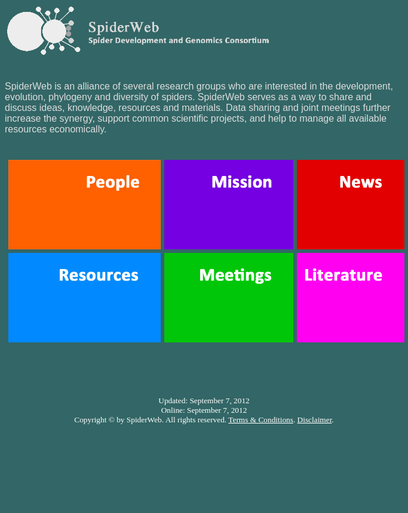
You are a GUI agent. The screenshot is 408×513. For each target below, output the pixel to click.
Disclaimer (314, 419)
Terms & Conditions (260, 419)
